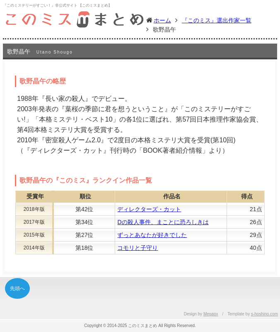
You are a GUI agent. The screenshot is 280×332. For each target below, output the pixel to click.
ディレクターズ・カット (149, 209)
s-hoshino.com (264, 314)
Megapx (210, 314)
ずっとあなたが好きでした (152, 235)
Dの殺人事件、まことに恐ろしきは (162, 222)
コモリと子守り (137, 247)
